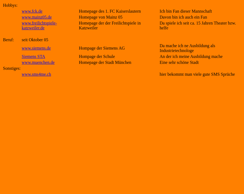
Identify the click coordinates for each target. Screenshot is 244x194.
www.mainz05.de (37, 17)
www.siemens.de (36, 48)
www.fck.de (32, 11)
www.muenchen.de (38, 62)
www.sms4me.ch (36, 74)
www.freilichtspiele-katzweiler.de (39, 25)
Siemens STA (33, 56)
